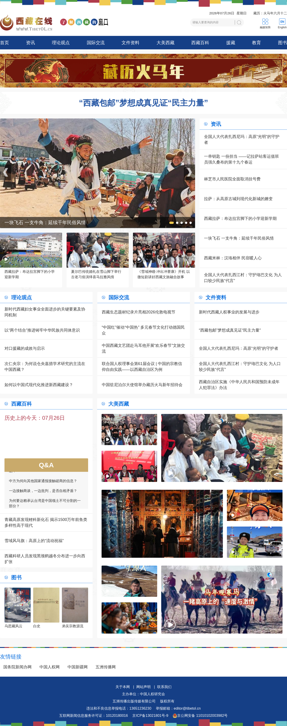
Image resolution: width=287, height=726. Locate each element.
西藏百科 (200, 42)
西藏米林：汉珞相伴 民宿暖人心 (233, 258)
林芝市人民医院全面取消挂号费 (232, 179)
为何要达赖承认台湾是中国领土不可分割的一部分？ (45, 505)
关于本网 (122, 687)
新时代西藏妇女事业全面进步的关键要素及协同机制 (44, 312)
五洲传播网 (106, 667)
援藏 (230, 42)
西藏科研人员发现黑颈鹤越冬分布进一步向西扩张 (44, 559)
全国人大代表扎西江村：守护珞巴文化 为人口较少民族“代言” (243, 278)
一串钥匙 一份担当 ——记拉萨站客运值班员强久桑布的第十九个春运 (241, 159)
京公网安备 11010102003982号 (200, 715)
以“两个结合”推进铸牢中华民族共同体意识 (42, 330)
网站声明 (143, 687)
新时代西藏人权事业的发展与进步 (229, 312)
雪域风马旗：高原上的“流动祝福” (34, 540)
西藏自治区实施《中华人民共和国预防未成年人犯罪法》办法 (239, 385)
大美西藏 (165, 42)
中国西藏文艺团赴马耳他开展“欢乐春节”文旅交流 (143, 348)
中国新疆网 (77, 667)
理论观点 (61, 42)
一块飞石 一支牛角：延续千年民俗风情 (239, 238)
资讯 (30, 42)
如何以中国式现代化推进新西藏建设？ (38, 385)
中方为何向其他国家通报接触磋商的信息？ (43, 483)
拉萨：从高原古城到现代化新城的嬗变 (238, 199)
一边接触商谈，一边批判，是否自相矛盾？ (43, 493)
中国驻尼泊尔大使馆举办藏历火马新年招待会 (142, 385)
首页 (4, 42)
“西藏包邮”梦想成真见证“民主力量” (143, 103)
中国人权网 (49, 667)
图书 (282, 42)
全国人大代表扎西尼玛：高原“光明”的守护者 (241, 139)
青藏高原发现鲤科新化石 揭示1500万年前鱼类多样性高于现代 (45, 522)
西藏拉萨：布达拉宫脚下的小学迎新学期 (240, 218)
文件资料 (130, 42)
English (282, 27)
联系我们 (164, 687)
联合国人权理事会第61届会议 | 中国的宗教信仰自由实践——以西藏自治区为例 (142, 366)
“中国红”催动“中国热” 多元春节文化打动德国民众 (143, 330)
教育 (256, 42)
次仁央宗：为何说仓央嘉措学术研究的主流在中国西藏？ (44, 366)
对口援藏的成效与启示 (24, 348)
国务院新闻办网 (17, 667)
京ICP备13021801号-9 (150, 715)
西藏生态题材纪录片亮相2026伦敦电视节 (138, 312)
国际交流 (96, 42)
